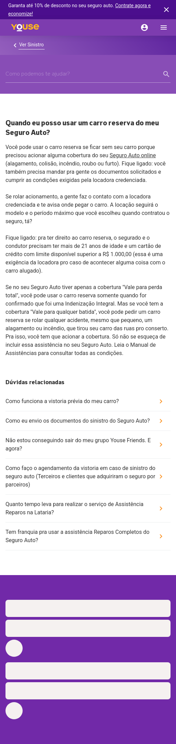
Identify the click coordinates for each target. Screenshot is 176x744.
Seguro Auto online (133, 155)
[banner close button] (166, 9)
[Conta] (144, 27)
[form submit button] (166, 74)
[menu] (163, 27)
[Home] (25, 27)
